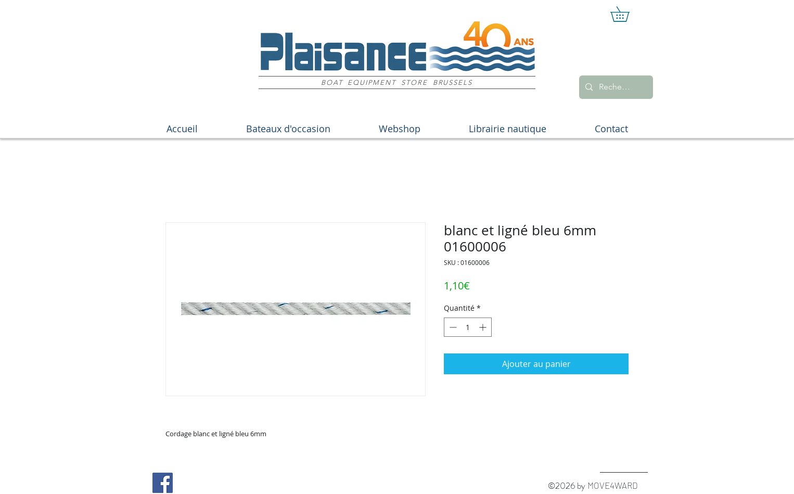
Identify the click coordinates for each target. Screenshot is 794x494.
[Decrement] (451, 327)
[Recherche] (615, 87)
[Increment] (483, 327)
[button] (627, 14)
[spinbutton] (467, 327)
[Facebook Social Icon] (162, 483)
